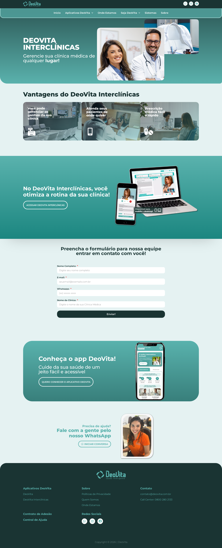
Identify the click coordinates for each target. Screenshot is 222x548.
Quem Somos (90, 499)
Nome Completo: (67, 266)
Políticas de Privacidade (96, 494)
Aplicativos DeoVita (79, 12)
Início (57, 12)
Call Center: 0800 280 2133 (156, 499)
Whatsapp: (63, 289)
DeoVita (28, 494)
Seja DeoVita (130, 12)
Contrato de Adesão (37, 514)
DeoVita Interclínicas (35, 499)
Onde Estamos (107, 12)
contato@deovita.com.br (155, 494)
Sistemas (150, 12)
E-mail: (61, 277)
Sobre (164, 12)
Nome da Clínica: (67, 300)
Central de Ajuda (35, 520)
